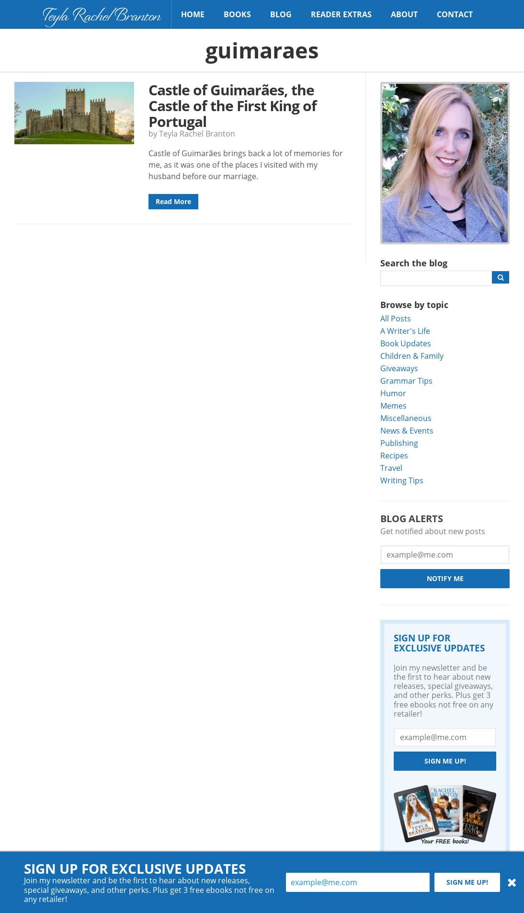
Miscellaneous (406, 418)
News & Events (406, 430)
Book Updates (405, 343)
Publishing (399, 443)
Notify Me (445, 578)
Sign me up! (445, 760)
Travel (391, 468)
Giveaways (399, 368)
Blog (281, 14)
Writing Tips (401, 480)
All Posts (395, 318)
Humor (393, 393)
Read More (173, 201)
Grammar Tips (406, 381)
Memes (393, 405)
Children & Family (412, 356)
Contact (455, 14)
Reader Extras (341, 14)
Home (193, 14)
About (404, 14)
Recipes (394, 455)
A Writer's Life (405, 331)
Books (237, 14)
